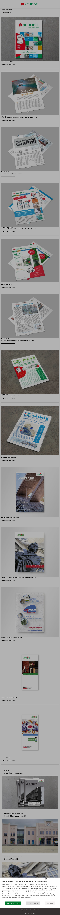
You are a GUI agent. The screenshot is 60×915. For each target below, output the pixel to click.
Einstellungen (33, 903)
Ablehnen (50, 903)
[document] (30, 890)
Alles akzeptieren (13, 903)
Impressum (24, 909)
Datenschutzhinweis (33, 909)
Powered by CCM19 (30, 913)
